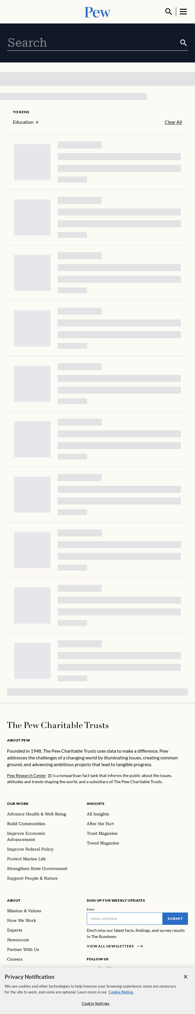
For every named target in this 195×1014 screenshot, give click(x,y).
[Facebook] (90, 970)
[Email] (125, 919)
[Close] (185, 980)
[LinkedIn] (109, 970)
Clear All (173, 122)
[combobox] (93, 42)
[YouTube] (126, 970)
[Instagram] (99, 970)
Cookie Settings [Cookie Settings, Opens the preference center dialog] (95, 1007)
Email (91, 909)
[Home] (58, 725)
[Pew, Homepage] (97, 12)
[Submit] (183, 43)
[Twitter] (117, 970)
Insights (96, 803)
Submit (175, 918)
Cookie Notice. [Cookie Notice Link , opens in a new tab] (121, 995)
